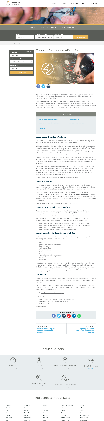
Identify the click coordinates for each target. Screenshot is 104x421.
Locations (54, 3)
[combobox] (25, 37)
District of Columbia (67, 405)
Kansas (26, 410)
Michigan (45, 413)
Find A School (94, 3)
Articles (84, 3)
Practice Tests (74, 3)
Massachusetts (28, 413)
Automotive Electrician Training (48, 119)
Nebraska (45, 415)
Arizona (45, 403)
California (82, 403)
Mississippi (82, 413)
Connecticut (27, 405)
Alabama (8, 403)
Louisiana (64, 410)
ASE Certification (74, 119)
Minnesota (64, 413)
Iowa (7, 410)
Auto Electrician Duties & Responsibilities (76, 124)
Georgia (8, 408)
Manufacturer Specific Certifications (50, 123)
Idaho (44, 408)
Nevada (63, 415)
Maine (81, 410)
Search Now (81, 37)
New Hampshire (84, 415)
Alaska (26, 403)
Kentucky (45, 410)
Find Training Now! (41, 306)
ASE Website (44, 303)
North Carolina (65, 417)
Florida (82, 405)
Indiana (82, 408)
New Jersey (9, 417)
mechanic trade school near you (52, 293)
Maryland (8, 413)
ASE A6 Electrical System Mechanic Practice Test (59, 203)
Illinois (63, 408)
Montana (26, 415)
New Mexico (27, 417)
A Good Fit (42, 128)
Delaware (45, 405)
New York (45, 417)
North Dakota (84, 417)
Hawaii (26, 408)
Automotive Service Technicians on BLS (53, 301)
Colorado (8, 405)
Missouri (8, 415)
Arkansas (63, 403)
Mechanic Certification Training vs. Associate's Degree (60, 178)
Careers (64, 3)
